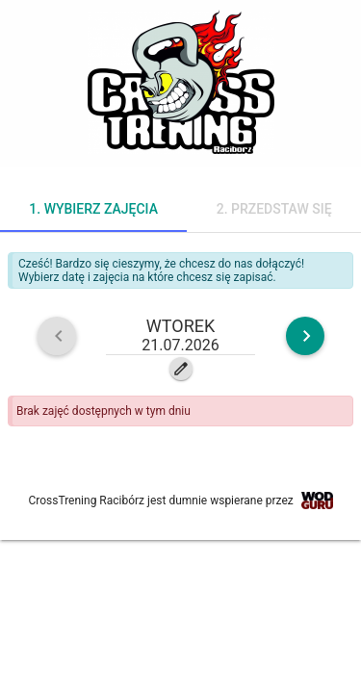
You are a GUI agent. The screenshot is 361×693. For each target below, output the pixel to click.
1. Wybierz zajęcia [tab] (93, 209)
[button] (181, 335)
